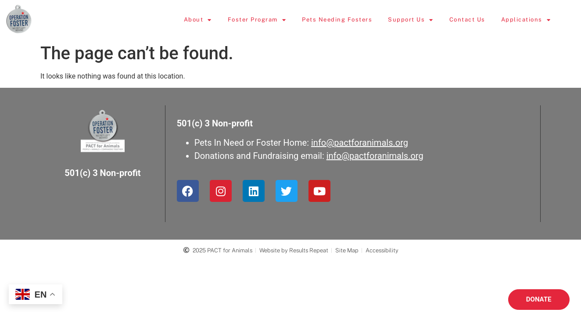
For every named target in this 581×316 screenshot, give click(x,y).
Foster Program (274, 20)
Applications (544, 20)
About (215, 20)
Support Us (429, 20)
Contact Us (485, 19)
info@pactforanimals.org (359, 142)
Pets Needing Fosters (355, 19)
